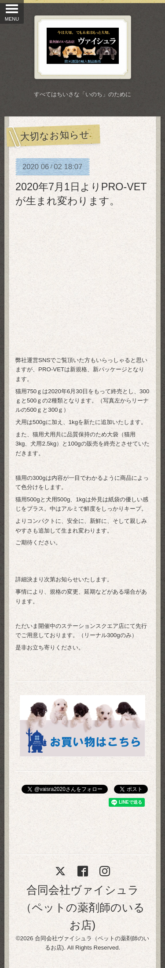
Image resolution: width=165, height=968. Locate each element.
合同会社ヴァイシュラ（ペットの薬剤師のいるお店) (83, 907)
